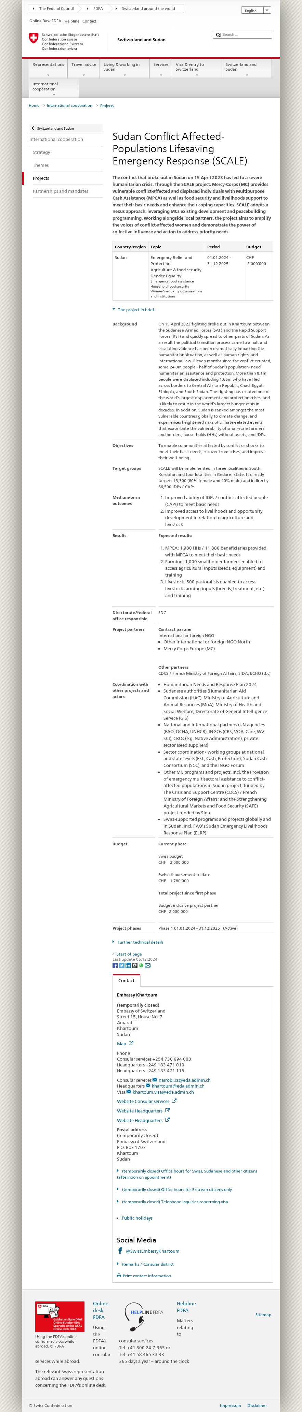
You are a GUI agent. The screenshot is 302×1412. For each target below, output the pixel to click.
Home (34, 105)
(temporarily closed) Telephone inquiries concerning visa (174, 1201)
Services (161, 70)
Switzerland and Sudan (247, 70)
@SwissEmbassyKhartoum (153, 1251)
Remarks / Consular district (147, 1264)
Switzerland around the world (148, 8)
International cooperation (54, 89)
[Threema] (135, 964)
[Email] (147, 964)
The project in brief (135, 309)
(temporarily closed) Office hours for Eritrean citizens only (176, 1189)
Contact (124, 980)
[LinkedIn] (129, 964)
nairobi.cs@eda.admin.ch (185, 1080)
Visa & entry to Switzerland (197, 70)
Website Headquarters (143, 1110)
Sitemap (263, 1314)
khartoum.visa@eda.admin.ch (163, 1092)
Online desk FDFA (100, 1310)
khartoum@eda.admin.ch (178, 1086)
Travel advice (84, 70)
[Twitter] (122, 964)
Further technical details (140, 942)
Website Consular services (146, 1101)
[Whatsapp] (142, 964)
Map (125, 1043)
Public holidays (137, 1218)
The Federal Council (56, 8)
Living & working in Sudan (124, 70)
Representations (48, 70)
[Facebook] (116, 964)
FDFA (98, 8)
